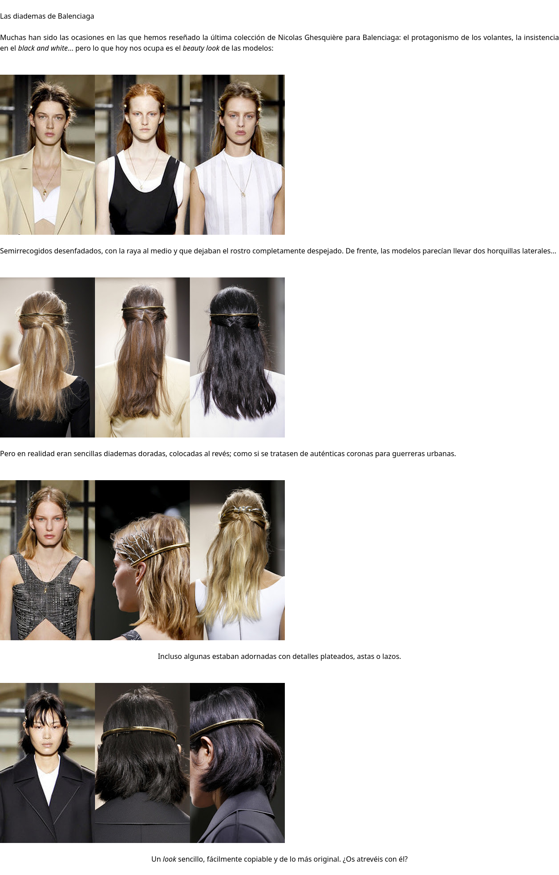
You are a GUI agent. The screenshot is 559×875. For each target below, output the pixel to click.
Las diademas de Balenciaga (47, 16)
